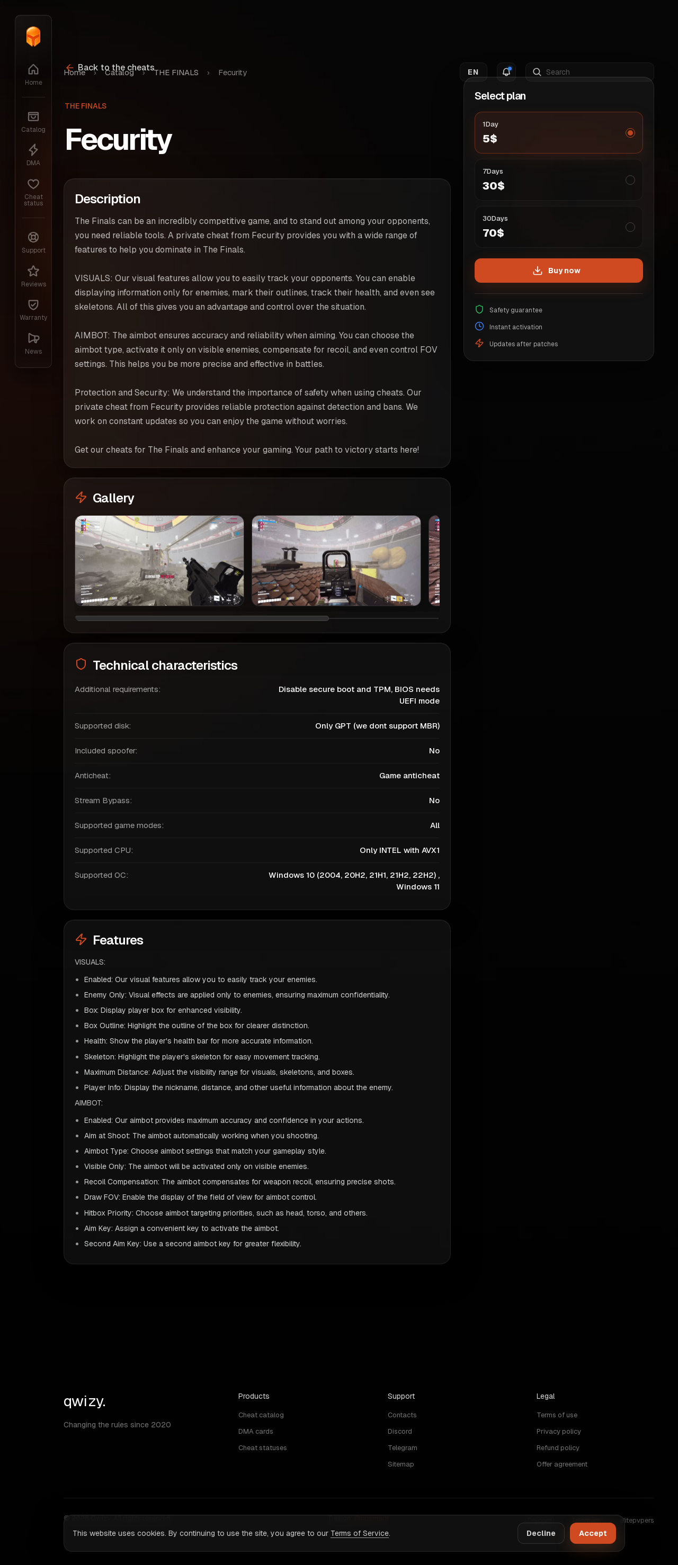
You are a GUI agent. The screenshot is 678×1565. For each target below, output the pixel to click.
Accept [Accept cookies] (593, 1533)
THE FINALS (176, 27)
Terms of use (557, 1414)
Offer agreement (562, 1464)
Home (74, 27)
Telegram (402, 1447)
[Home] (33, 36)
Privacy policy (559, 1431)
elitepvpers (637, 1520)
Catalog (119, 27)
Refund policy (558, 1447)
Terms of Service (360, 1533)
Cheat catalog (261, 1414)
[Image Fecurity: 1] (159, 560)
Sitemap (401, 1464)
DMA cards (255, 1431)
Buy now (556, 270)
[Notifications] (506, 27)
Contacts (402, 1414)
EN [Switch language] (473, 27)
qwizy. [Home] (84, 1400)
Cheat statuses (262, 1447)
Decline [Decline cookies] (541, 1533)
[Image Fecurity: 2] (336, 560)
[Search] (596, 27)
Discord (400, 1431)
